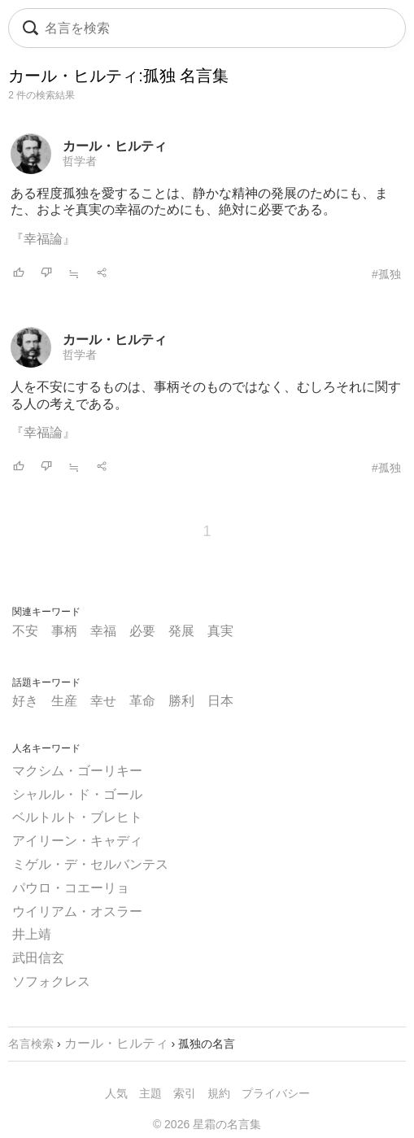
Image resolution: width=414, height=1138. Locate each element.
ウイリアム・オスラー (77, 911)
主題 (150, 1093)
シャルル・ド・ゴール (77, 794)
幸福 (103, 631)
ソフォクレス (51, 981)
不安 (25, 631)
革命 (142, 701)
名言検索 (31, 1043)
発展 (181, 631)
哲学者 (80, 161)
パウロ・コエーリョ (70, 888)
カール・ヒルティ (115, 146)
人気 (116, 1093)
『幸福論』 (43, 239)
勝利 (181, 701)
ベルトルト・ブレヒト (77, 817)
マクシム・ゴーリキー (77, 771)
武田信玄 (38, 958)
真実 (220, 631)
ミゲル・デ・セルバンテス (90, 864)
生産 (64, 701)
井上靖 (31, 934)
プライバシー (276, 1093)
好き (25, 701)
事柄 (64, 631)
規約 (218, 1093)
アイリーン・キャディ (77, 841)
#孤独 (386, 274)
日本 (220, 701)
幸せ (103, 701)
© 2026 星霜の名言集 (207, 1124)
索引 (184, 1093)
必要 (142, 631)
